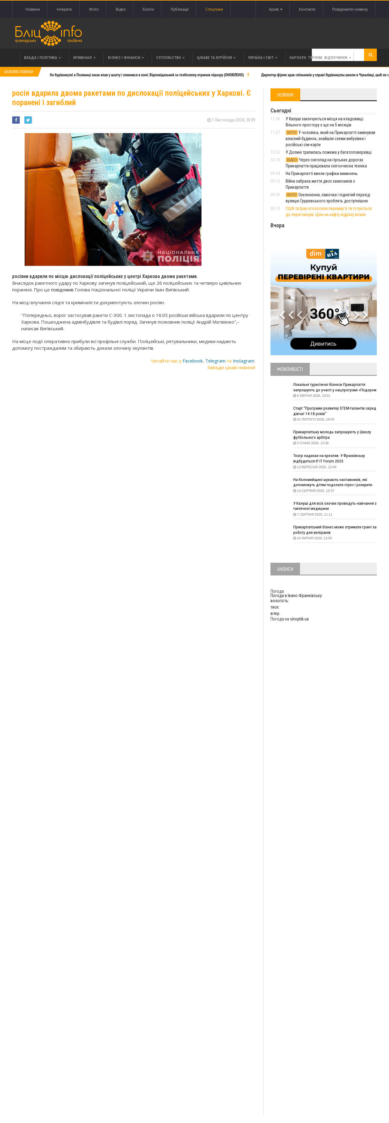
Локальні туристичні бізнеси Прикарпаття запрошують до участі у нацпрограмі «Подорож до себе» (330, 387)
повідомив (62, 290)
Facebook (193, 361)
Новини (33, 9)
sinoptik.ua (299, 618)
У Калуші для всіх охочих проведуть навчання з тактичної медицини (334, 506)
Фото (94, 9)
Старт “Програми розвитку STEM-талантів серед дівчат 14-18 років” (330, 411)
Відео (121, 9)
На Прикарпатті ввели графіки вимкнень (322, 173)
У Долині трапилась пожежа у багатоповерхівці (329, 152)
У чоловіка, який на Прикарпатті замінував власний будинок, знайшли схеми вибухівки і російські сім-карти (330, 138)
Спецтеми (214, 9)
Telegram (215, 361)
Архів (275, 9)
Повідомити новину (350, 9)
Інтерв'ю (64, 9)
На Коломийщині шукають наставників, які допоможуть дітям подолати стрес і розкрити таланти (335, 482)
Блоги (148, 9)
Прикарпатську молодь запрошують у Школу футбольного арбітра (333, 435)
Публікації (179, 9)
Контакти (307, 9)
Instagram (243, 361)
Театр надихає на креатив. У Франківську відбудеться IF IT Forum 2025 (330, 458)
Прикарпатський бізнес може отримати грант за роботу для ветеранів (334, 530)
